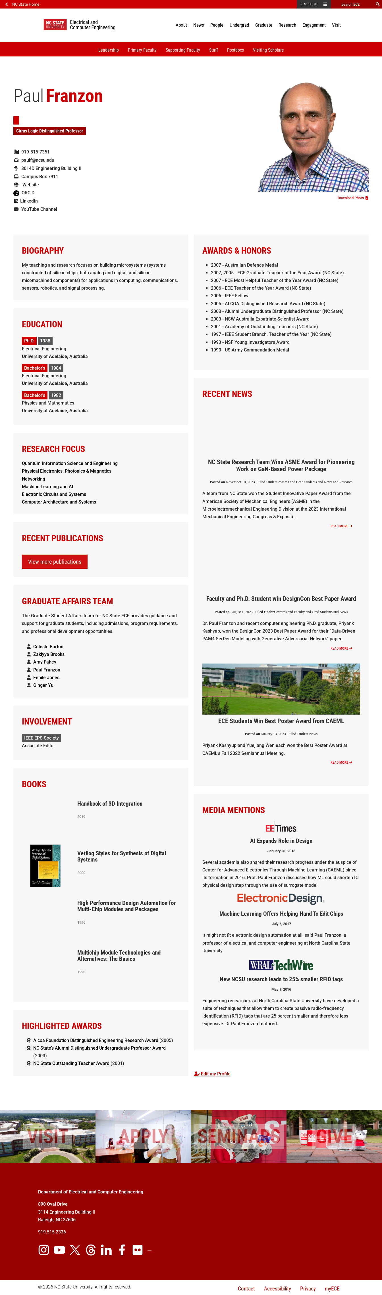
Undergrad (239, 25)
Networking (33, 479)
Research (287, 25)
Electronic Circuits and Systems (54, 494)
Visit (336, 25)
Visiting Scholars (268, 50)
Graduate (263, 25)
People (216, 25)
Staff (213, 50)
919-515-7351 (31, 152)
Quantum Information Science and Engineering (70, 463)
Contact (246, 1288)
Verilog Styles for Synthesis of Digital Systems (121, 856)
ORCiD (23, 192)
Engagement (314, 25)
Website (26, 185)
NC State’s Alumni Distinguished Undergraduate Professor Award (99, 1048)
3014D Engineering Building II (47, 168)
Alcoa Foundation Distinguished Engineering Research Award (95, 1040)
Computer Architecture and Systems (59, 502)
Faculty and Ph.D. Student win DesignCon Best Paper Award (281, 598)
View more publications (54, 561)
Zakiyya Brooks (49, 654)
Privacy (308, 1288)
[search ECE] (352, 4)
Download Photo (353, 198)
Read (341, 526)
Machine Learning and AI (47, 486)
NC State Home (25, 4)
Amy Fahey (44, 662)
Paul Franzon (46, 670)
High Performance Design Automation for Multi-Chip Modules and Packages (126, 906)
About (181, 25)
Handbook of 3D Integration (109, 803)
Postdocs (235, 50)
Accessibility (277, 1288)
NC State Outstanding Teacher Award (71, 1063)
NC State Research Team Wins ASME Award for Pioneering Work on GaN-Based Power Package (281, 465)
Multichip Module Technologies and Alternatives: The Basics (119, 956)
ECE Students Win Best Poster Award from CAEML (281, 721)
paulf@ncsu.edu (33, 160)
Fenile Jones (46, 677)
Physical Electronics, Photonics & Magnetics (66, 471)
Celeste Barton (48, 646)
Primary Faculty (142, 50)
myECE (332, 1288)
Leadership (108, 50)
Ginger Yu (43, 685)
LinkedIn (25, 201)
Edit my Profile (212, 1074)
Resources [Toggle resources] (309, 4)
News (198, 25)
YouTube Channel (35, 209)
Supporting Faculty (183, 50)
